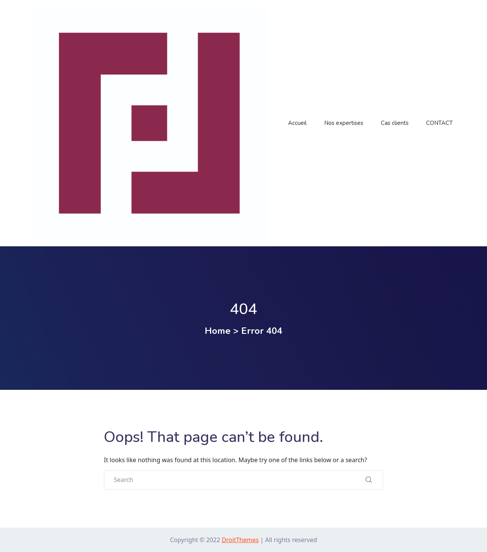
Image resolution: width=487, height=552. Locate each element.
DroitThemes (240, 540)
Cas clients (395, 123)
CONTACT (439, 123)
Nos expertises (343, 123)
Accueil (297, 123)
